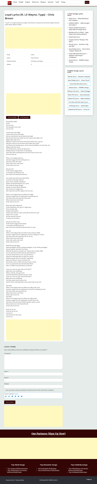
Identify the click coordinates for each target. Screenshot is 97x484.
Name (6, 371)
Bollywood (35, 2)
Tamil (57, 2)
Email (6, 377)
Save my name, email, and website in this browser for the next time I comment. (30, 390)
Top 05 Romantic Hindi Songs (47, 468)
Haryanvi (51, 2)
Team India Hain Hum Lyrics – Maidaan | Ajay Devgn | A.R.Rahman (78, 55)
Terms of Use (10, 480)
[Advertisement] (33, 38)
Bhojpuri (43, 2)
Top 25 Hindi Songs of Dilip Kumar (48, 470)
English (27, 2)
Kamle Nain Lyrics (74, 37)
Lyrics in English (12, 117)
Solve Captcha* (11, 394)
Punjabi (21, 2)
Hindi (15, 2)
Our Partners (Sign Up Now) (48, 433)
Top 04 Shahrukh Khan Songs (78, 472)
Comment (7, 353)
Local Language (24, 117)
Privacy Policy (19, 480)
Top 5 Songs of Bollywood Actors (18, 468)
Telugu (63, 2)
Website (6, 384)
